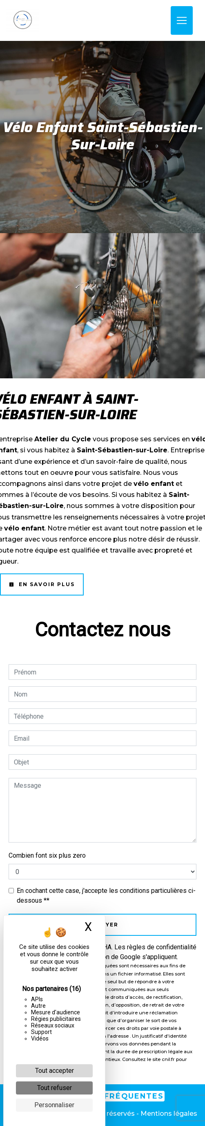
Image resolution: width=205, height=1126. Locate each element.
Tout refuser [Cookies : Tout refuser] (54, 1088)
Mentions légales (168, 1113)
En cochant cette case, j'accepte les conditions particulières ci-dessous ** (106, 895)
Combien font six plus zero (47, 855)
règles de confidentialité (161, 947)
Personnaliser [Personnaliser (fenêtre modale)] (54, 1105)
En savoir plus (42, 584)
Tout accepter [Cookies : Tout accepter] (54, 1070)
